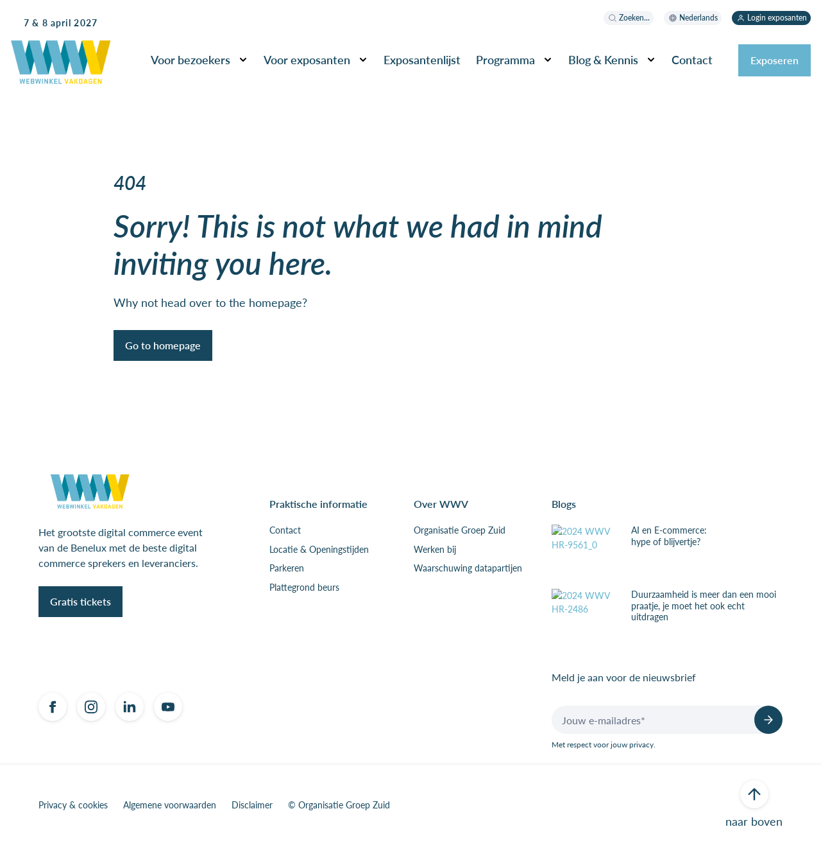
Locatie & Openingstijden (319, 549)
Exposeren (774, 60)
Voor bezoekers (190, 59)
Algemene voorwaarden (169, 805)
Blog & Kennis (603, 59)
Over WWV (441, 503)
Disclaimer (252, 805)
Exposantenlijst (422, 59)
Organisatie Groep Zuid (459, 530)
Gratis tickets (80, 601)
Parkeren (286, 568)
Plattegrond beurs (304, 587)
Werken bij (435, 549)
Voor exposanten (307, 59)
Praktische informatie (318, 503)
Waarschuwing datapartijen (468, 568)
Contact (692, 59)
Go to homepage (163, 345)
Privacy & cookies (73, 805)
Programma (505, 59)
